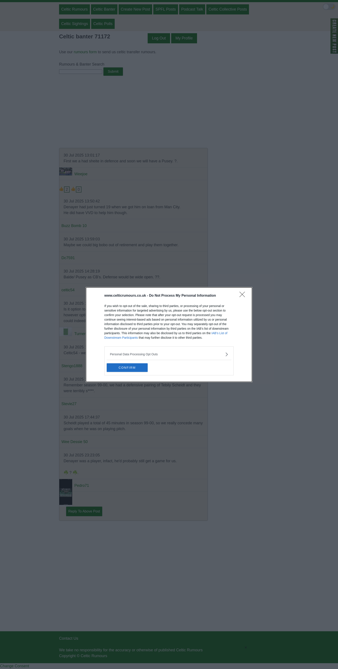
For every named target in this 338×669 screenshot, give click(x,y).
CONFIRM (127, 367)
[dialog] (169, 334)
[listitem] (169, 354)
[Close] (243, 296)
